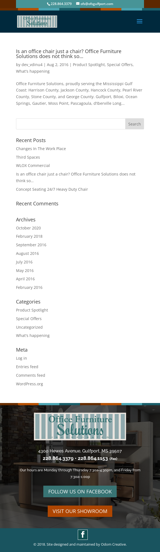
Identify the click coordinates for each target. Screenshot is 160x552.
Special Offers (120, 64)
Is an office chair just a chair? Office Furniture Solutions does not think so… (68, 53)
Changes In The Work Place (41, 148)
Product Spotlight (89, 64)
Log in (21, 358)
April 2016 (25, 278)
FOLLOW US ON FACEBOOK (80, 491)
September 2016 (31, 244)
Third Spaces (28, 157)
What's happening (33, 71)
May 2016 (25, 270)
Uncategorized (29, 327)
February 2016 (29, 287)
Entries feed (27, 366)
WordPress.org (29, 383)
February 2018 (29, 236)
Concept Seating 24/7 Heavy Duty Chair (52, 189)
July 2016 (24, 262)
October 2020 (28, 228)
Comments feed (30, 375)
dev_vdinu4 (32, 64)
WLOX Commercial (33, 165)
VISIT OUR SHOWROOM (80, 511)
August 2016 (27, 253)
